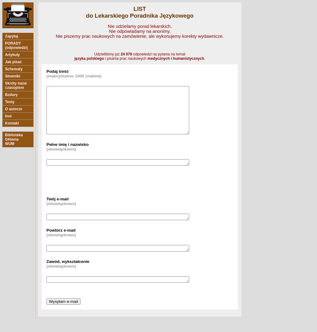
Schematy (14, 69)
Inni (8, 116)
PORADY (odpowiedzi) (16, 45)
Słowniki (12, 76)
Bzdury (11, 95)
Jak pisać (13, 62)
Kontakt (12, 123)
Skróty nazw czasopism (16, 85)
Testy (9, 102)
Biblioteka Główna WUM (14, 139)
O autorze (13, 109)
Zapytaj (11, 36)
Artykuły (12, 55)
